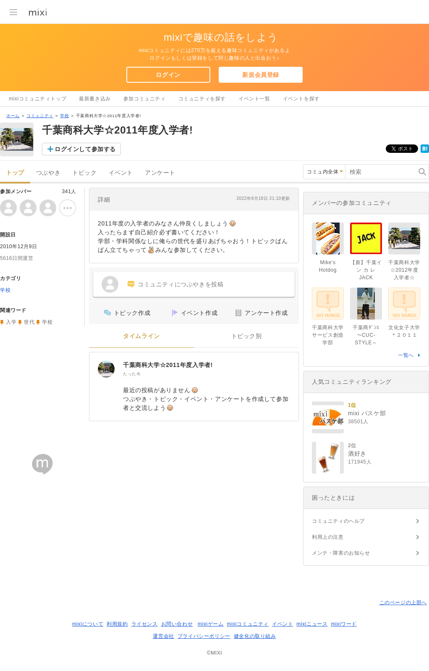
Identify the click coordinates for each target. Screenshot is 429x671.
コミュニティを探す (202, 99)
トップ (15, 173)
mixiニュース (311, 624)
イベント (121, 173)
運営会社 (163, 636)
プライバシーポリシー (204, 636)
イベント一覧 (254, 99)
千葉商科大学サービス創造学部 (328, 335)
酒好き (357, 453)
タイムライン (141, 336)
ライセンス (144, 624)
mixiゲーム (211, 624)
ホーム (13, 115)
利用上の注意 (328, 537)
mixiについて (87, 624)
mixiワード (344, 624)
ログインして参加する (85, 149)
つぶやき (48, 173)
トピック (84, 173)
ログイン (168, 74)
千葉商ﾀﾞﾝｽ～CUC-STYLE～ (366, 335)
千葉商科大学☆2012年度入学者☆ (404, 269)
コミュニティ (39, 115)
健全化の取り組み (255, 636)
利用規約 (117, 624)
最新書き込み (95, 99)
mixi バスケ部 (367, 413)
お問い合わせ (177, 624)
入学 (11, 322)
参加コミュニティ (144, 99)
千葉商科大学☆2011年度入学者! (168, 365)
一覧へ (406, 355)
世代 (29, 322)
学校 (64, 115)
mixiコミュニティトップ (37, 99)
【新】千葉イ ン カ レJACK (366, 269)
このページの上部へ (403, 602)
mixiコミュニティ (248, 624)
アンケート (160, 173)
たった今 (132, 374)
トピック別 (246, 336)
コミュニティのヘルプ (338, 521)
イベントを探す (301, 99)
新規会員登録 (260, 74)
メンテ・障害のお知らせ (341, 553)
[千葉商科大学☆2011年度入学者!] (106, 369)
